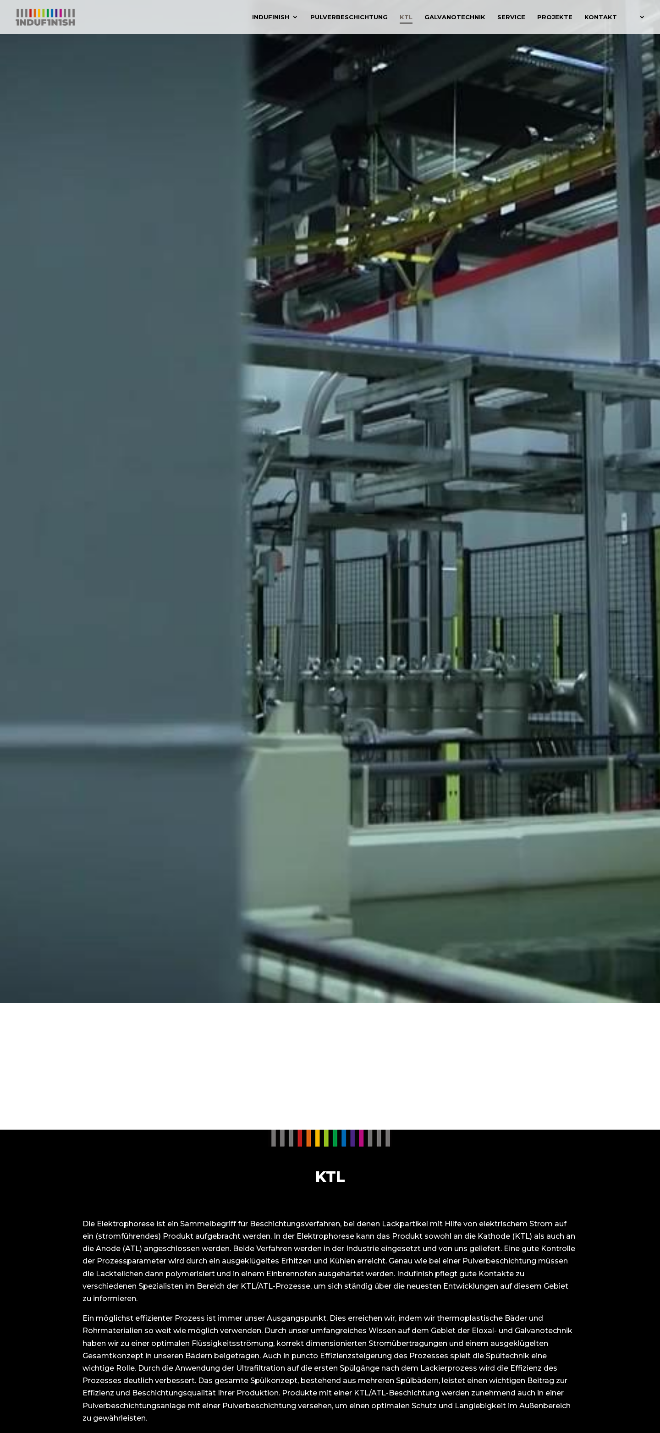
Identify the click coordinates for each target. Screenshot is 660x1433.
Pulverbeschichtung (349, 17)
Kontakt (600, 17)
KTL (406, 17)
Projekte (554, 17)
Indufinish (270, 17)
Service (511, 17)
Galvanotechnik (454, 17)
